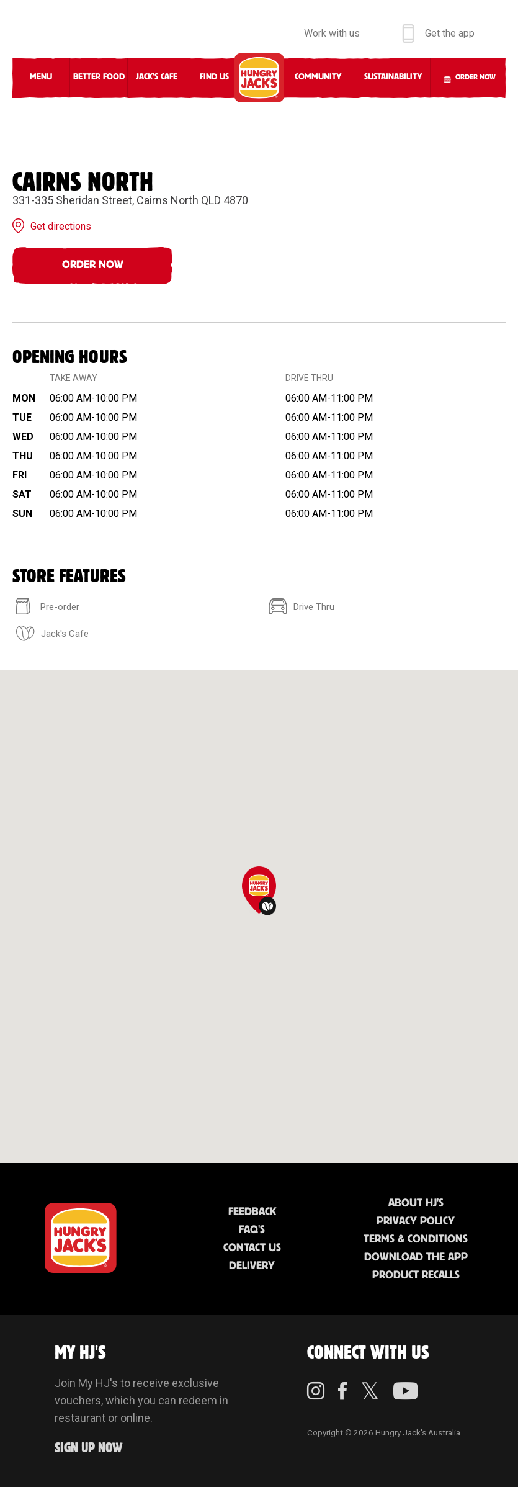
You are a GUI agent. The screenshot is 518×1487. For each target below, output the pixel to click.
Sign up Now (89, 1448)
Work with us (332, 33)
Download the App (416, 1257)
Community (318, 77)
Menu (41, 77)
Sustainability (393, 77)
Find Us (214, 77)
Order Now (92, 265)
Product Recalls (416, 1275)
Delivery (252, 1266)
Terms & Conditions (416, 1239)
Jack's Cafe (156, 77)
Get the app (450, 33)
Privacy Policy (416, 1221)
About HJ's (416, 1203)
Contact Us (252, 1248)
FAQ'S (252, 1230)
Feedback (252, 1212)
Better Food (99, 77)
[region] (259, 916)
